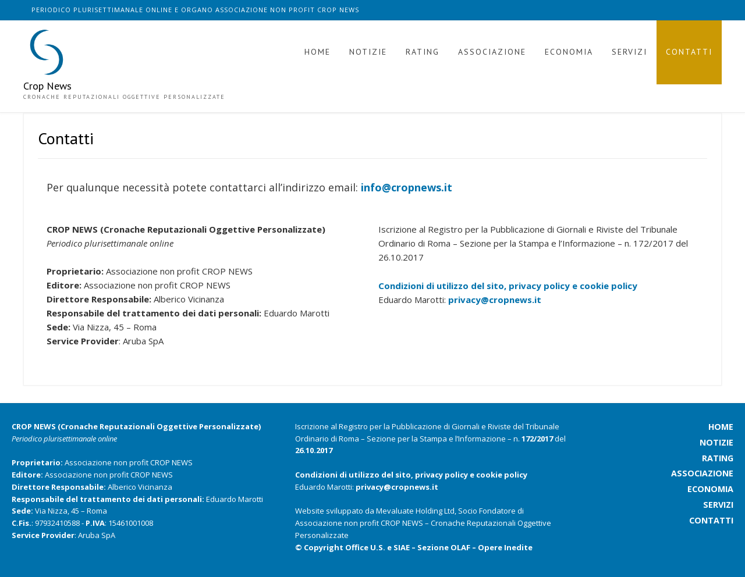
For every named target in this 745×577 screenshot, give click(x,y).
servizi (718, 504)
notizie (716, 442)
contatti (711, 520)
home (720, 426)
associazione (702, 473)
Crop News (47, 86)
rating (717, 458)
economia (710, 488)
